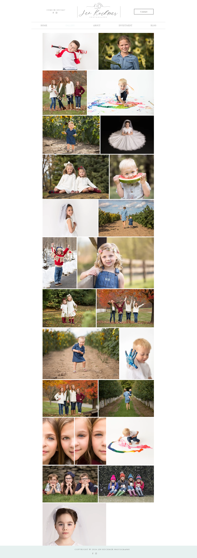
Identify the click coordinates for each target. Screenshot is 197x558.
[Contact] (143, 11)
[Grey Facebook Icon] (53, 13)
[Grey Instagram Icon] (56, 13)
